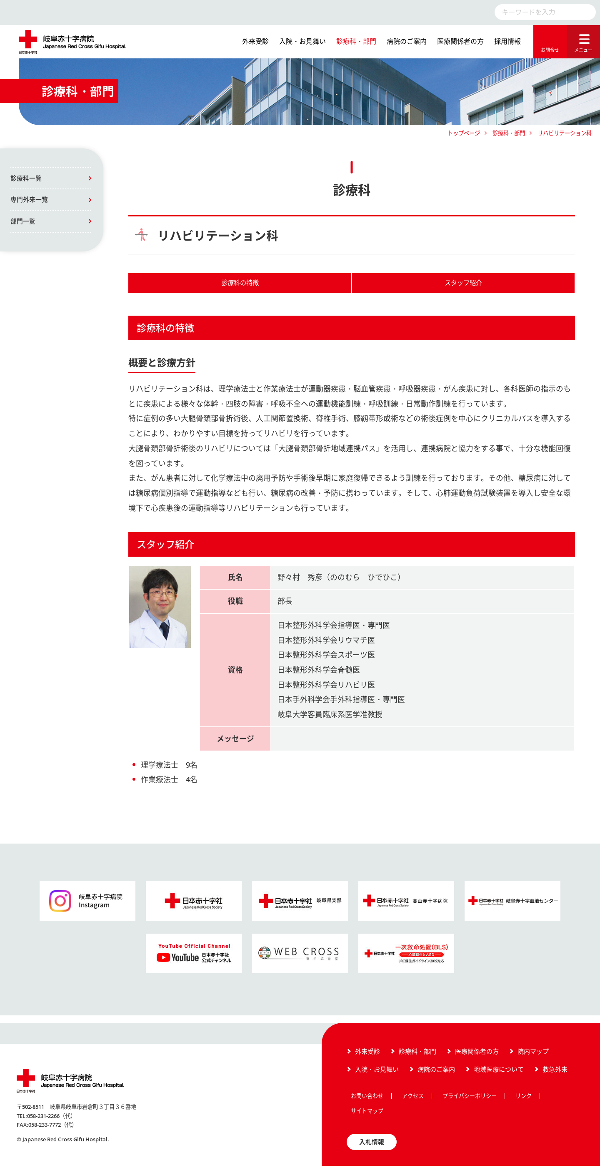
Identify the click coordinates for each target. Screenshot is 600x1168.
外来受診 (255, 41)
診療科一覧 (26, 178)
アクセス (413, 1097)
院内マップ (533, 1052)
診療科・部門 (356, 41)
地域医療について (499, 1071)
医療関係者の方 (460, 41)
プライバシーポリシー (469, 1097)
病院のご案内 (407, 41)
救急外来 (555, 1071)
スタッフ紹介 (463, 283)
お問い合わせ (367, 1097)
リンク (523, 1097)
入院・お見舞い (302, 41)
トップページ (464, 133)
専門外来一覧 (29, 200)
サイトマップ (367, 1112)
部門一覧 (22, 222)
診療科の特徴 (240, 283)
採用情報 (507, 41)
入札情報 (371, 1143)
